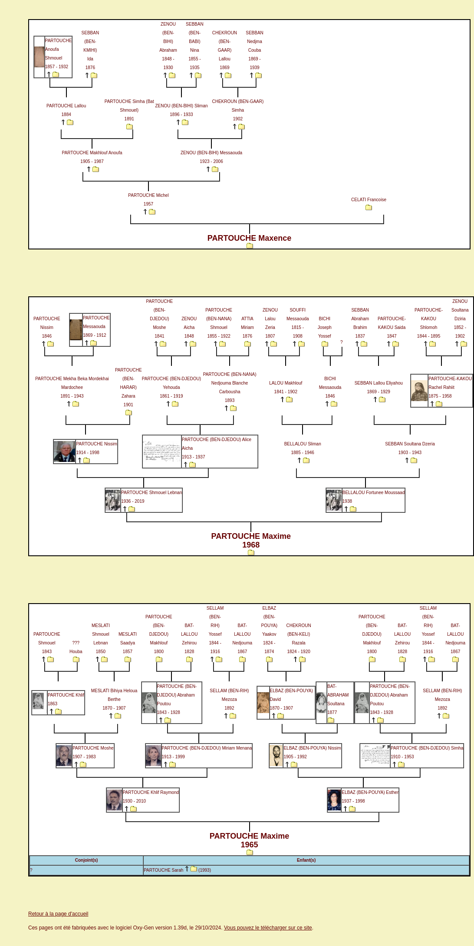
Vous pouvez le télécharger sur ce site (268, 928)
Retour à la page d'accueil (58, 914)
